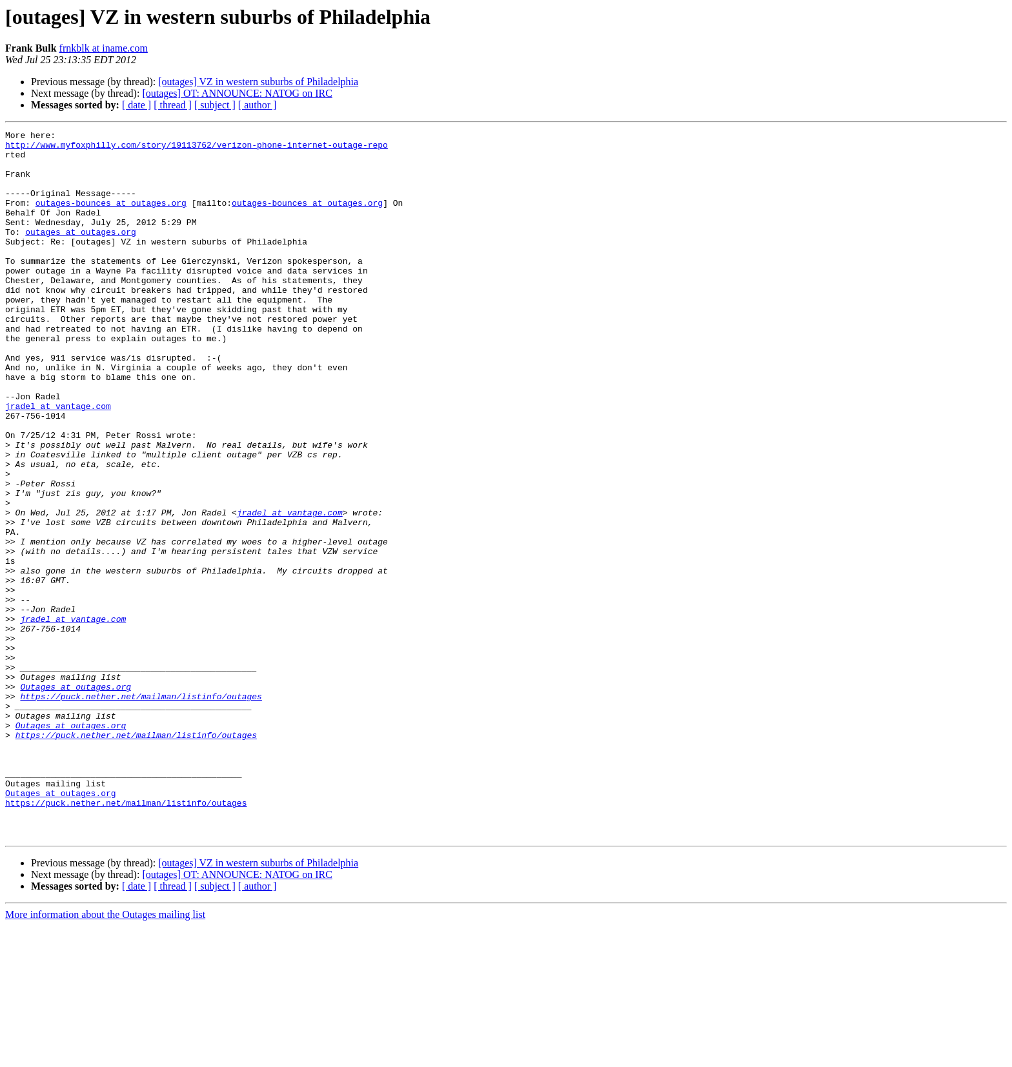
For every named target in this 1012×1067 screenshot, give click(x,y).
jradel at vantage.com (58, 462)
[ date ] (136, 104)
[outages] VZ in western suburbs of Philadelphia (258, 81)
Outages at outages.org (75, 798)
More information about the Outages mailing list (105, 1055)
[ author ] (257, 104)
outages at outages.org (80, 253)
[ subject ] (215, 104)
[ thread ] (173, 104)
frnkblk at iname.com (103, 48)
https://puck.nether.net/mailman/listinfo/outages (140, 810)
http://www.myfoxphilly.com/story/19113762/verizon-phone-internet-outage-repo (196, 148)
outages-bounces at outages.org (111, 218)
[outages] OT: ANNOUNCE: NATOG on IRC (237, 93)
